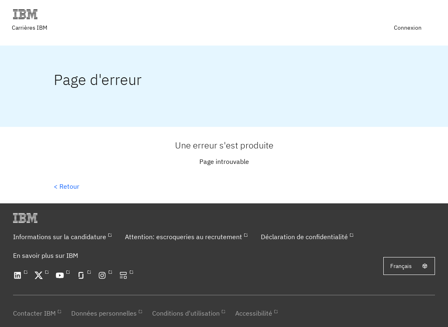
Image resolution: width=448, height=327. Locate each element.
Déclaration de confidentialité (304, 237)
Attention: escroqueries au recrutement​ (183, 237)
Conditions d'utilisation (186, 313)
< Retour (66, 186)
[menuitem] (408, 27)
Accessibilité (253, 313)
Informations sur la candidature (59, 237)
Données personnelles (104, 313)
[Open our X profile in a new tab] (40, 275)
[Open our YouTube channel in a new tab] (61, 275)
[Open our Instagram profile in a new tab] (103, 275)
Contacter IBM (34, 313)
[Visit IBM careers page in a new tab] (30, 27)
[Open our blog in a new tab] (124, 275)
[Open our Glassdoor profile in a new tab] (82, 275)
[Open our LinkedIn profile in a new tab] (18, 275)
